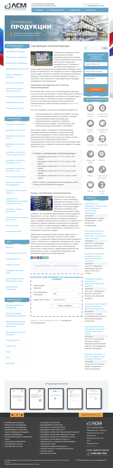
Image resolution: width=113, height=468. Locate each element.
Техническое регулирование (16, 97)
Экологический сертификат (16, 177)
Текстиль (90, 145)
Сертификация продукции (15, 51)
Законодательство (12, 340)
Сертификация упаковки (102, 131)
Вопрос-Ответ (11, 346)
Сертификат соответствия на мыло (65, 266)
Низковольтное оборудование (102, 115)
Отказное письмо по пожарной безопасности (56, 448)
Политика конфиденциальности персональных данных (22, 464)
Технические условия (13, 231)
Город (8, 358)
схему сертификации (38, 228)
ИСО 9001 (9, 247)
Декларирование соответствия (17, 69)
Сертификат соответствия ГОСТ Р (52, 427)
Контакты (91, 10)
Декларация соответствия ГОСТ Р (52, 429)
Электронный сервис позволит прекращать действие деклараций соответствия (96, 306)
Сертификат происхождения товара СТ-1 (55, 439)
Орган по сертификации (14, 83)
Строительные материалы (102, 177)
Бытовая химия (101, 192)
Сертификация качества (15, 102)
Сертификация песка (42, 266)
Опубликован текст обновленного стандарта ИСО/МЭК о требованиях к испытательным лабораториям (96, 208)
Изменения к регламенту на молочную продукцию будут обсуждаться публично (95, 356)
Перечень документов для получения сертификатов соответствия (15, 324)
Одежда (90, 191)
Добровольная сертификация (16, 63)
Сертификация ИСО (13, 259)
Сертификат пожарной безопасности (53, 446)
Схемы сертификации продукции (17, 432)
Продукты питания (90, 115)
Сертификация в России (15, 108)
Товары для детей (90, 161)
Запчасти (101, 160)
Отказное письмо (12, 225)
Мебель (90, 176)
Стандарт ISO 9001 (13, 265)
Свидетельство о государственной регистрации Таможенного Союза (17, 201)
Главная (39, 10)
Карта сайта (10, 363)
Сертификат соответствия (15, 124)
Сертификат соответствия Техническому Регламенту (59, 432)
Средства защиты (90, 131)
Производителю (57, 10)
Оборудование (102, 145)
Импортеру (75, 10)
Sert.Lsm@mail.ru (92, 446)
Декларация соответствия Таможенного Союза (57, 437)
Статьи (8, 352)
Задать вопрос (91, 414)
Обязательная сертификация (16, 57)
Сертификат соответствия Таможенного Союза (57, 434)
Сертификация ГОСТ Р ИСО (16, 253)
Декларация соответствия (15, 130)
